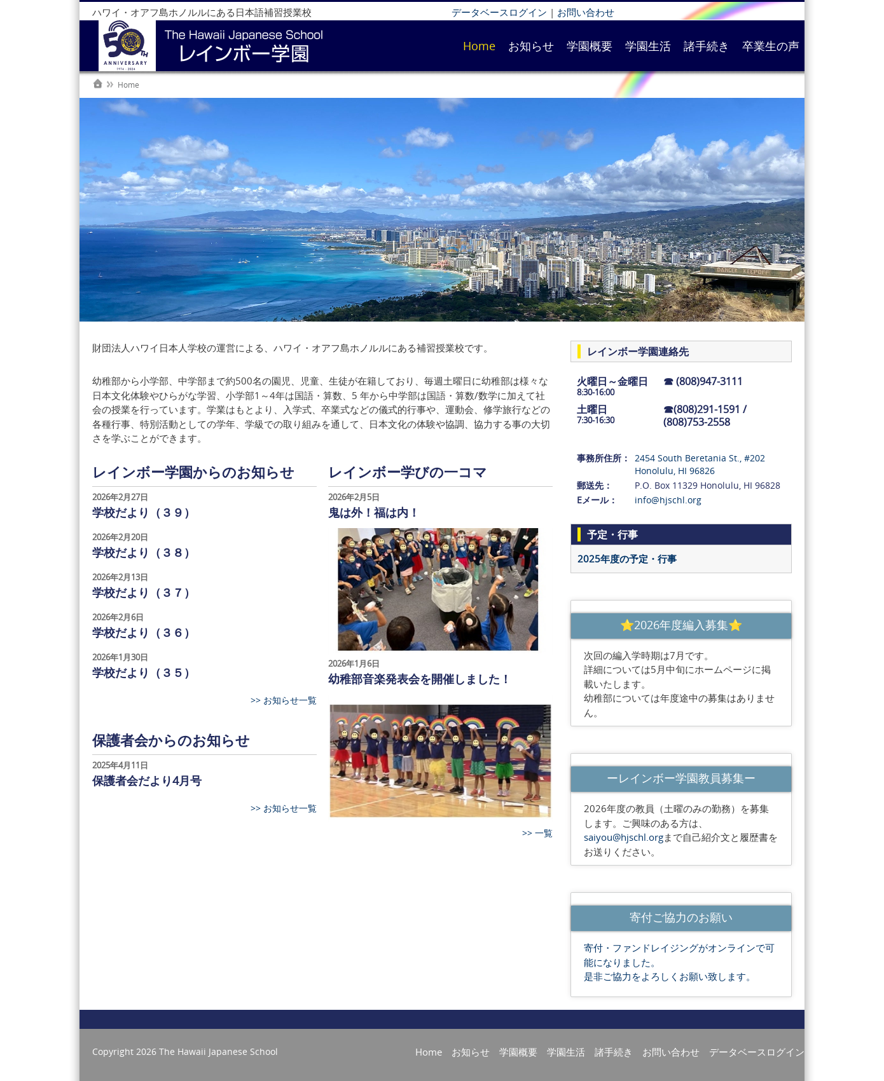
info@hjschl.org (668, 500)
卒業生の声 (770, 45)
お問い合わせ (585, 12)
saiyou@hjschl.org (623, 837)
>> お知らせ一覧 (284, 700)
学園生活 (648, 45)
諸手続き (706, 45)
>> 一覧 (537, 833)
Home (479, 45)
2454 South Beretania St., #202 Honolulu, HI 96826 (700, 464)
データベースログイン (499, 12)
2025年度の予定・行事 (627, 558)
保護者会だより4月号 (147, 780)
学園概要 (589, 45)
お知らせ (531, 45)
